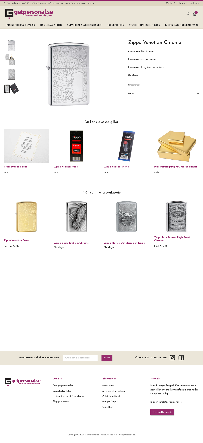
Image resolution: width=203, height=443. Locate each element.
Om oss (57, 379)
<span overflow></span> (101, 304)
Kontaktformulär (162, 412)
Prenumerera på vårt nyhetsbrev (38, 358)
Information (109, 379)
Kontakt (155, 379)
